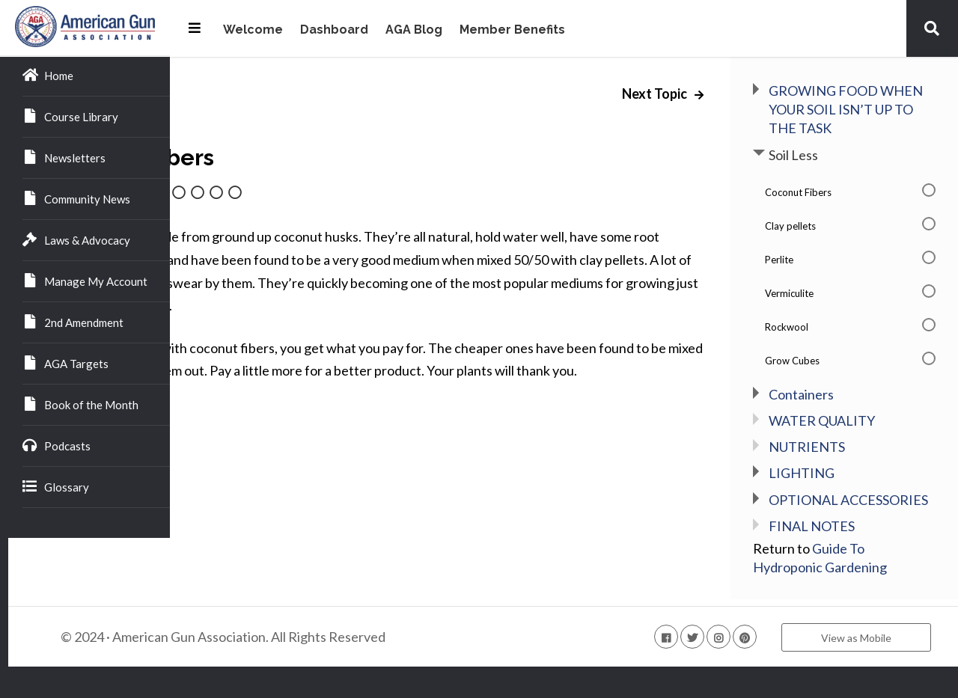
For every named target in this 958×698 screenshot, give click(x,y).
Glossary (55, 486)
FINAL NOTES (850, 563)
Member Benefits (512, 30)
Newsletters (64, 157)
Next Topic (693, 93)
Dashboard (334, 30)
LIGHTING (840, 492)
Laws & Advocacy (76, 239)
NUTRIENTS (845, 465)
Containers (839, 413)
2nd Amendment (72, 321)
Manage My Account (84, 280)
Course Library (70, 115)
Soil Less (831, 173)
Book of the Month (80, 404)
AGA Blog (413, 30)
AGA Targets (65, 362)
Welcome (253, 30)
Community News (76, 198)
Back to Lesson (242, 454)
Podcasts (56, 445)
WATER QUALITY (860, 439)
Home (47, 74)
